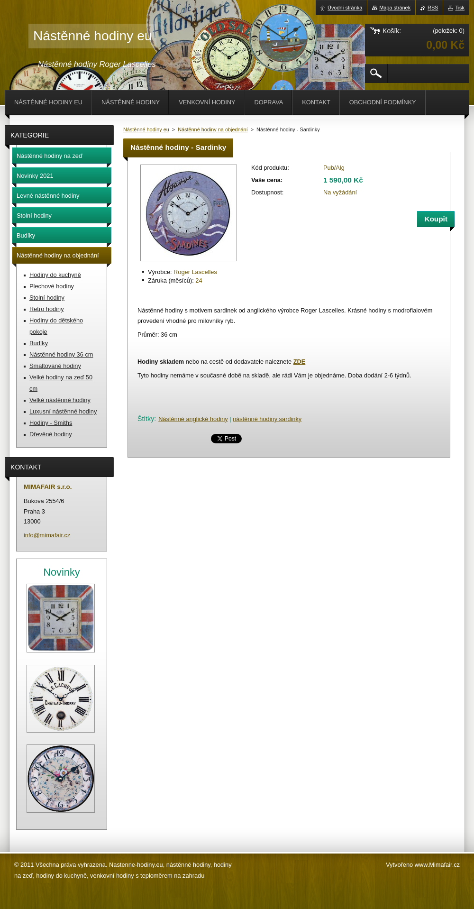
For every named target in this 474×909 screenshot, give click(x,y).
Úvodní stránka (345, 7)
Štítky (145, 418)
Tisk (460, 7)
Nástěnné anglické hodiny (193, 418)
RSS (433, 7)
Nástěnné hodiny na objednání (213, 129)
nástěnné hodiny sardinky (267, 418)
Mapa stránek (394, 7)
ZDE (299, 361)
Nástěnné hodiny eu (146, 129)
